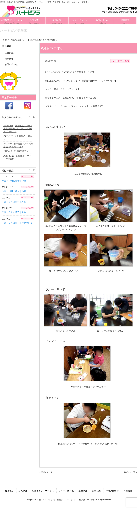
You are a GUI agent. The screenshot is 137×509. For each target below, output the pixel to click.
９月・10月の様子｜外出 (14, 180)
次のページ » (130, 472)
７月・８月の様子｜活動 (14, 212)
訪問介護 (96, 490)
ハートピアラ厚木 (120, 61)
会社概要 (9, 53)
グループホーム (66, 490)
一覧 (33, 117)
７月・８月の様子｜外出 (14, 201)
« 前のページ (45, 472)
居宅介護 (22, 490)
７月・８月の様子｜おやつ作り (17, 223)
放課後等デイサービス (43, 490)
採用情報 (9, 59)
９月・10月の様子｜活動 (14, 191)
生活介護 (82, 490)
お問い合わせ (11, 64)
